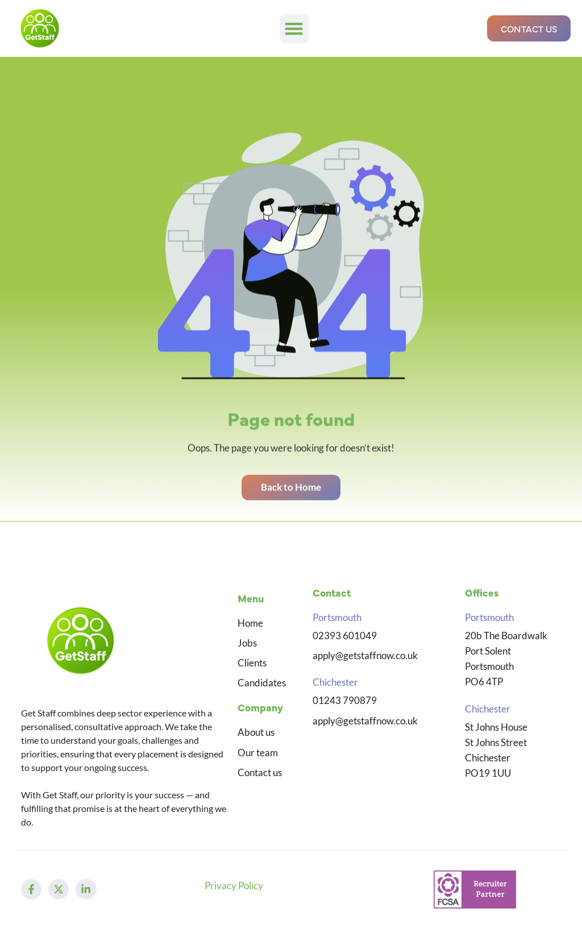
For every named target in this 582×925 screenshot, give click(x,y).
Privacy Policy (234, 885)
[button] (294, 28)
